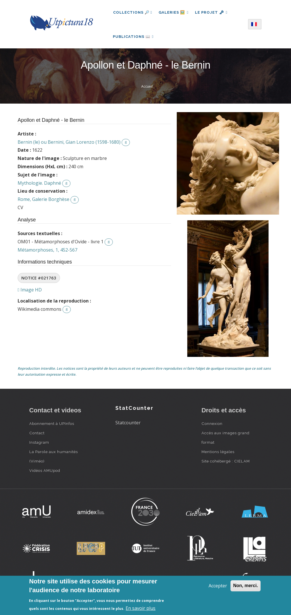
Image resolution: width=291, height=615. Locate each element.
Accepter (218, 586)
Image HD (30, 291)
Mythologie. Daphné (39, 184)
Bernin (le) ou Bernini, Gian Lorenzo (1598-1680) (69, 143)
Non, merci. (245, 585)
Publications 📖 (133, 37)
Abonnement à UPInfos (51, 424)
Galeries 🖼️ (174, 12)
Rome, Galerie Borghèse (43, 201)
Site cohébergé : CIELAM (225, 462)
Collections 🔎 (132, 12)
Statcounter (128, 424)
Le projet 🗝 (212, 12)
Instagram (39, 443)
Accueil (147, 87)
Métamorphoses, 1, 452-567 (47, 251)
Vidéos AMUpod (44, 471)
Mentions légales (217, 453)
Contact (37, 434)
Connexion (212, 424)
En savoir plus (140, 608)
